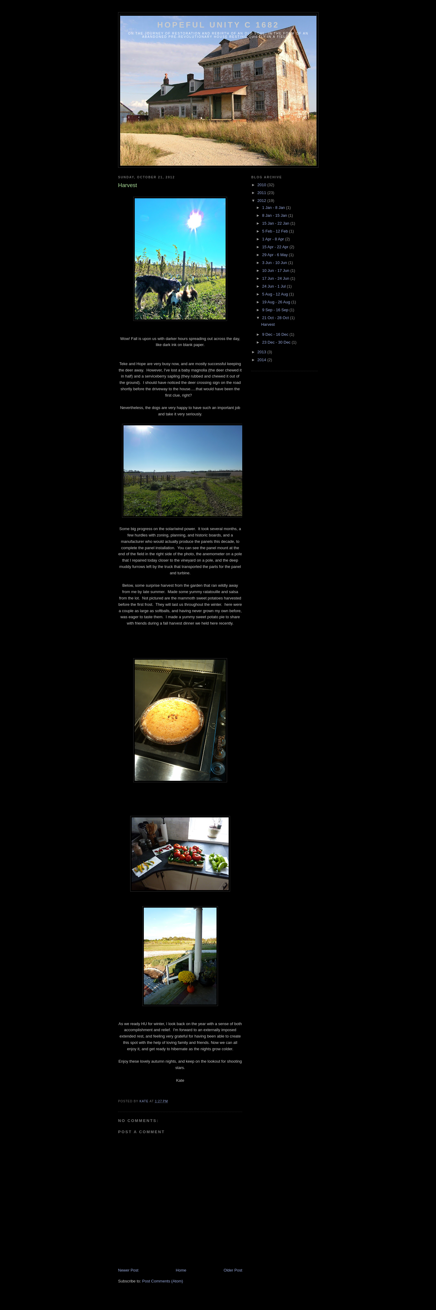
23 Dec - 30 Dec (277, 342)
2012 (262, 200)
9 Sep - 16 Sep (275, 310)
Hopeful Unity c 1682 (218, 24)
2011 (262, 192)
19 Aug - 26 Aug (276, 302)
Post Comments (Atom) (162, 1281)
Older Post (233, 1270)
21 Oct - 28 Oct (276, 317)
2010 (262, 185)
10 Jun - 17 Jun (276, 270)
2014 (262, 360)
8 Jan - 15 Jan (275, 215)
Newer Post (128, 1270)
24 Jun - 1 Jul (274, 286)
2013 (262, 352)
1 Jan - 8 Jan (274, 207)
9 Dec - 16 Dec (275, 334)
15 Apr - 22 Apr (275, 247)
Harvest (268, 324)
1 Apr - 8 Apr (273, 239)
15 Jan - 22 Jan (276, 223)
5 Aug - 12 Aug (275, 294)
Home (181, 1270)
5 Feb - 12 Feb (275, 231)
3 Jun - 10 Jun (275, 262)
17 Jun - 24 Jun (276, 278)
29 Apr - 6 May (275, 254)
